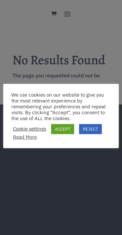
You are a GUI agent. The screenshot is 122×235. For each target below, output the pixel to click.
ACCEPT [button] (62, 129)
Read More (25, 137)
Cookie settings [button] (29, 129)
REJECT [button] (90, 129)
